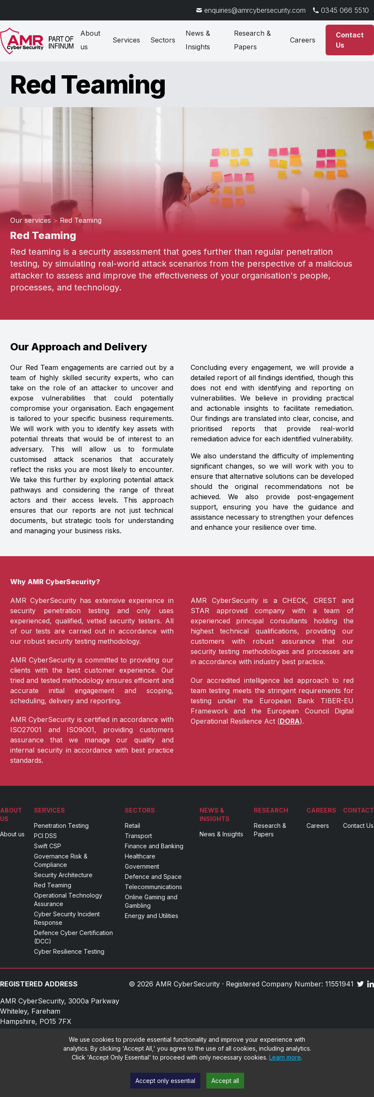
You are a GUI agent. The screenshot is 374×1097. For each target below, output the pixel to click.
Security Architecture (63, 874)
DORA (290, 721)
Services (126, 40)
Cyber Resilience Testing (69, 951)
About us (90, 40)
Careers (302, 40)
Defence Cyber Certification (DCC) (73, 937)
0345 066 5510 (345, 10)
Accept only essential (165, 1080)
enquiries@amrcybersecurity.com (255, 10)
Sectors (162, 40)
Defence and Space (153, 876)
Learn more (285, 1057)
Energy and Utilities (151, 915)
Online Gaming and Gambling (151, 901)
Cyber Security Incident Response (67, 918)
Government (142, 866)
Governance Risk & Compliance (60, 860)
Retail (132, 825)
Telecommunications (153, 886)
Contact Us (358, 825)
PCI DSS (45, 835)
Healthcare (140, 856)
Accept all (225, 1080)
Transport (138, 835)
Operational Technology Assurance (68, 899)
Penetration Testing (61, 825)
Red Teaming (52, 885)
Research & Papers (252, 40)
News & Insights (198, 40)
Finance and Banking (154, 846)
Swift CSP (47, 846)
